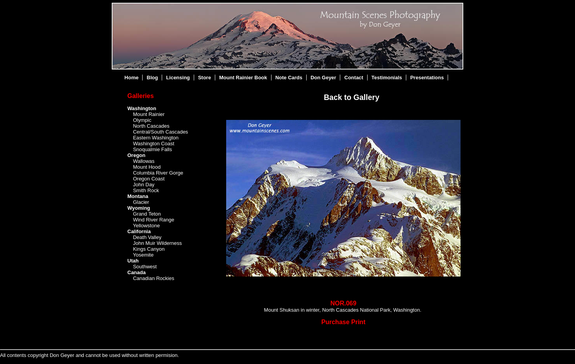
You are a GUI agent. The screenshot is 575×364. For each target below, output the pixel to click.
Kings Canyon (148, 249)
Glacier (141, 202)
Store (204, 77)
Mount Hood (147, 167)
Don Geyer (323, 77)
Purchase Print (343, 322)
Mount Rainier (148, 114)
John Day (143, 184)
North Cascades (151, 126)
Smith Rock (146, 190)
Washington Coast (153, 143)
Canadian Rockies (153, 278)
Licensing (178, 77)
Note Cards (288, 77)
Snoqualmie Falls (152, 149)
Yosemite (143, 255)
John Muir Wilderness (157, 243)
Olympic (142, 120)
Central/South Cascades (160, 132)
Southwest (145, 266)
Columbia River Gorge (158, 173)
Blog (152, 77)
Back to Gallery (351, 97)
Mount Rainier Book (243, 77)
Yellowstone (146, 225)
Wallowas (143, 161)
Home (132, 77)
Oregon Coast (148, 179)
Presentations (427, 77)
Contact (354, 77)
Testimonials (386, 77)
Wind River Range (153, 220)
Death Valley (147, 237)
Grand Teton (147, 214)
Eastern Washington (156, 138)
